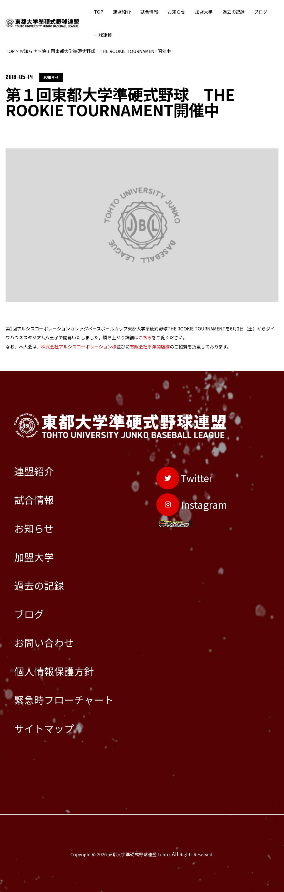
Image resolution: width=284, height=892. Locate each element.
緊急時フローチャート (64, 700)
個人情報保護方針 (54, 671)
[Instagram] (191, 503)
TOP (98, 11)
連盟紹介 (121, 11)
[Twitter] (184, 477)
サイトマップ (44, 728)
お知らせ (174, 11)
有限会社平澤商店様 (150, 346)
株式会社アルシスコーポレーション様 (78, 346)
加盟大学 (200, 11)
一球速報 (102, 35)
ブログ (256, 11)
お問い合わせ (44, 643)
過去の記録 (229, 11)
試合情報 (147, 11)
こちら (145, 337)
